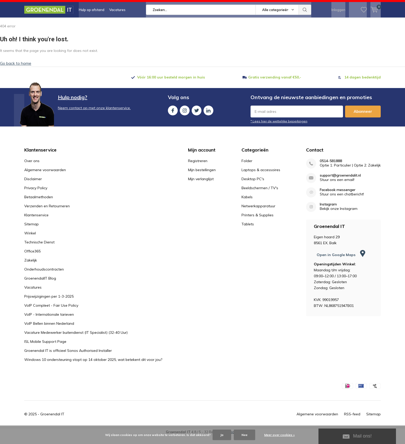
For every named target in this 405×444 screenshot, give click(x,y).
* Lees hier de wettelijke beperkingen (279, 129)
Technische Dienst (39, 250)
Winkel (30, 241)
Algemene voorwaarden (45, 177)
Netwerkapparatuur (258, 213)
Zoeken (305, 23)
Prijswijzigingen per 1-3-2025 (49, 304)
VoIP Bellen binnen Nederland (49, 331)
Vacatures (117, 23)
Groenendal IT (52, 421)
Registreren (197, 168)
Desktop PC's (253, 186)
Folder (247, 168)
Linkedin (208, 117)
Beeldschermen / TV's (260, 195)
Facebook (173, 117)
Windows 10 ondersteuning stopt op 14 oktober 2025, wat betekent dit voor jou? (93, 367)
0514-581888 (331, 168)
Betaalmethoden (38, 204)
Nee (244, 435)
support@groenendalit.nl (340, 183)
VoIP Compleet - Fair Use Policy (51, 313)
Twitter (196, 117)
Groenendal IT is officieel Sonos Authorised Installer (68, 358)
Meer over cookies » (279, 435)
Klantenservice (36, 222)
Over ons (32, 168)
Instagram (185, 117)
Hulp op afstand (91, 23)
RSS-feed (352, 421)
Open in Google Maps (341, 262)
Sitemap (31, 231)
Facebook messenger (337, 197)
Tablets (248, 231)
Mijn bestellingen (202, 177)
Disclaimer (33, 186)
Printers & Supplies (258, 222)
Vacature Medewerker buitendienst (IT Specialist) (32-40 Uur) (76, 340)
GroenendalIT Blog (40, 286)
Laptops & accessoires (261, 177)
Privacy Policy (35, 195)
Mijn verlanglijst (201, 186)
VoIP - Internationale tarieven (49, 322)
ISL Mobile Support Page (45, 349)
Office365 (32, 259)
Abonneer (363, 119)
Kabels (247, 204)
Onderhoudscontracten (44, 277)
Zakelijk (30, 268)
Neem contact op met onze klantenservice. (94, 115)
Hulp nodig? (72, 105)
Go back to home (15, 71)
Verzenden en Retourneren (47, 213)
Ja (221, 435)
